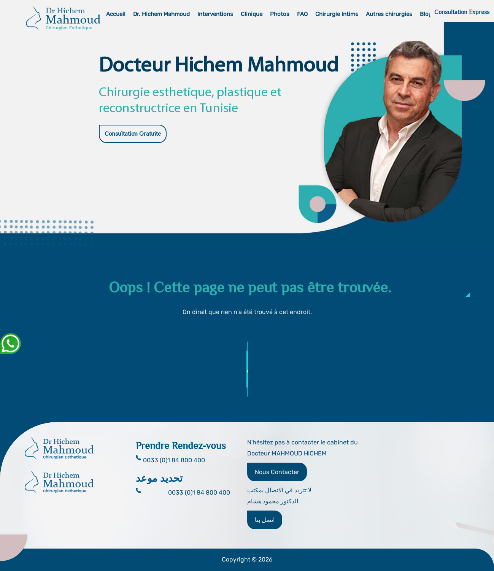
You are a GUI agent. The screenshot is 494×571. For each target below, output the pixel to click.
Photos (279, 14)
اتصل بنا (265, 519)
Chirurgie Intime (336, 14)
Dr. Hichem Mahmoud (161, 14)
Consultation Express (461, 12)
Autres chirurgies (389, 14)
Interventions (215, 14)
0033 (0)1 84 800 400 (199, 492)
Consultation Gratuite (133, 133)
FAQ (302, 14)
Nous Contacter (277, 472)
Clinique (251, 14)
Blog (426, 14)
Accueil (115, 14)
